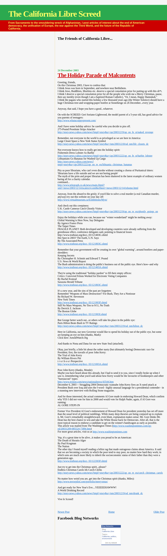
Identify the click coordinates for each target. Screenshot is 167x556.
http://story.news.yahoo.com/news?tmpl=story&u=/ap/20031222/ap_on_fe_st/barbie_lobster (105, 155)
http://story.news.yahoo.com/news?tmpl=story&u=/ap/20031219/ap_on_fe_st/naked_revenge (105, 132)
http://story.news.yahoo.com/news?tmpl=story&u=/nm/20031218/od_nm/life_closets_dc (103, 144)
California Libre (108, 531)
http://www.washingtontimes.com (110, 431)
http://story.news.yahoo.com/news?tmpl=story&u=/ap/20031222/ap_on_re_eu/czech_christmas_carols (110, 472)
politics (113, 536)
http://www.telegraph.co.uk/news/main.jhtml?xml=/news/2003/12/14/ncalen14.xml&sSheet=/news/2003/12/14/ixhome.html (98, 186)
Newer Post (63, 511)
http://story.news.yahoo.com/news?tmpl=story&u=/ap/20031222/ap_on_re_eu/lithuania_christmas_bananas (95, 163)
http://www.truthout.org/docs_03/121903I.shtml (82, 314)
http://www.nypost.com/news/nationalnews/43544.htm (86, 381)
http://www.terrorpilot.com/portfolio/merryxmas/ (83, 481)
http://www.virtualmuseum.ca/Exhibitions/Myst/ (82, 199)
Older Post (158, 511)
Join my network (111, 543)
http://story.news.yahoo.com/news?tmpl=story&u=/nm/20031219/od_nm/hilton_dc (100, 326)
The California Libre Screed (54, 13)
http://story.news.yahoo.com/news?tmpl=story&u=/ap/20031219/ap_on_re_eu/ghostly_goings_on (108, 211)
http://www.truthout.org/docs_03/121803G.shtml (83, 243)
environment (107, 539)
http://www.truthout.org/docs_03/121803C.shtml (83, 284)
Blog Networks (107, 526)
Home (111, 511)
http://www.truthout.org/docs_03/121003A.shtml (83, 364)
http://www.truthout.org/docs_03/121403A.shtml (83, 267)
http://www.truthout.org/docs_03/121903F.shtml (82, 302)
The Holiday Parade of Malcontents (96, 75)
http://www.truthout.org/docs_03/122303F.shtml (82, 461)
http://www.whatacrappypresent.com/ (77, 120)
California (106, 536)
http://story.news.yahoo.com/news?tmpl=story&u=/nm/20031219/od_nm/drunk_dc (100, 493)
